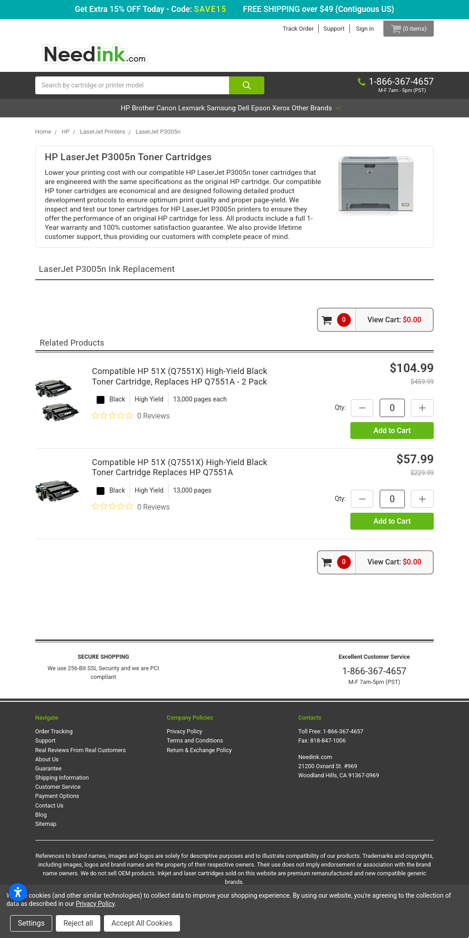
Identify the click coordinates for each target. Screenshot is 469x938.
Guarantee (48, 773)
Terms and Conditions (195, 745)
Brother (103, 112)
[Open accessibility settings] (18, 892)
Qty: (335, 412)
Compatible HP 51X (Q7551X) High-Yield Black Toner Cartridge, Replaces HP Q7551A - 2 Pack (179, 381)
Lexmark (177, 112)
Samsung (220, 112)
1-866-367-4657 (374, 675)
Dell (256, 112)
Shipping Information (62, 782)
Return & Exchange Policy (199, 754)
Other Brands (367, 112)
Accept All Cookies (141, 923)
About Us (47, 763)
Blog (41, 818)
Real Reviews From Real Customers (80, 754)
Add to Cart (391, 434)
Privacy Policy (184, 735)
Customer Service (58, 791)
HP (73, 112)
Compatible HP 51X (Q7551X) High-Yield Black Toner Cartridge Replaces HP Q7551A (179, 472)
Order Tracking (54, 735)
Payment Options (57, 800)
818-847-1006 (328, 745)
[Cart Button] (405, 29)
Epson (285, 112)
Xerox (318, 112)
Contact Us (49, 809)
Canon (139, 112)
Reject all (78, 923)
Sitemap (45, 828)
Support (327, 29)
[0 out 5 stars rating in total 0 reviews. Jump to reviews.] (131, 420)
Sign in (358, 29)
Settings (31, 923)
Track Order (291, 29)
